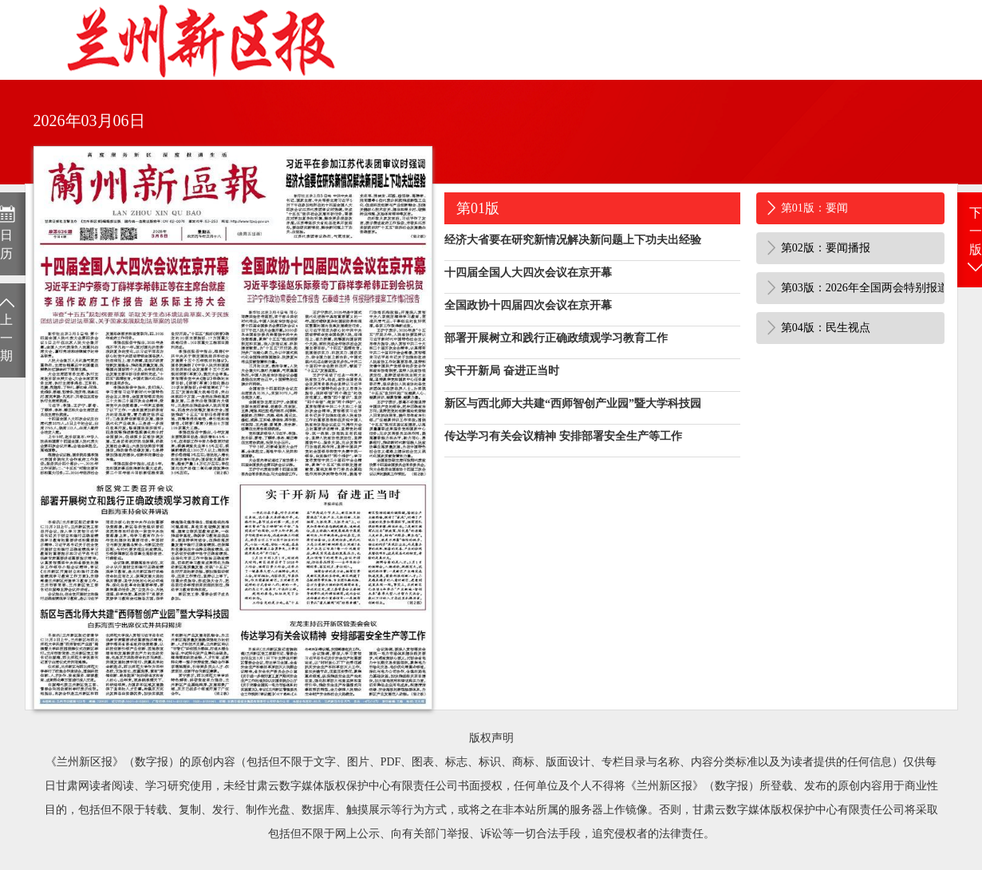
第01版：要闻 (814, 208)
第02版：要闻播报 (825, 248)
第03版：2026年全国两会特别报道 (863, 288)
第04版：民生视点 (825, 328)
